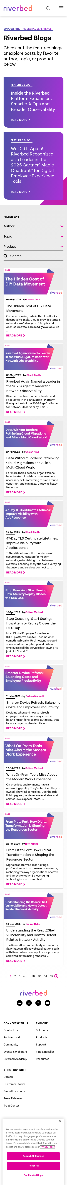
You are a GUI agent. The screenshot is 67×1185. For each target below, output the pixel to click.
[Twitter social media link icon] (29, 1003)
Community (11, 1044)
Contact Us (11, 1030)
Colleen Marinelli (34, 612)
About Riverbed (15, 1070)
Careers (9, 1077)
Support (41, 1044)
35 (51, 976)
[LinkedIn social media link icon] (20, 1003)
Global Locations (14, 1091)
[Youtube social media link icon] (47, 1003)
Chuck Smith (33, 375)
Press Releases (13, 1098)
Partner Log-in (12, 1037)
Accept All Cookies (33, 1168)
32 (33, 976)
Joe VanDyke (33, 924)
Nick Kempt (31, 843)
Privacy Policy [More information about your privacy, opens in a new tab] (48, 1159)
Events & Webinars (15, 1052)
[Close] (60, 1133)
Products (41, 1037)
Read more (14, 335)
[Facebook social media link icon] (38, 1003)
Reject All (33, 1178)
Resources (42, 1059)
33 (39, 976)
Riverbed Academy (15, 1059)
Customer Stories (15, 1084)
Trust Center (11, 1105)
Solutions (42, 1030)
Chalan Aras (33, 299)
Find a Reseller (45, 1052)
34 (45, 976)
